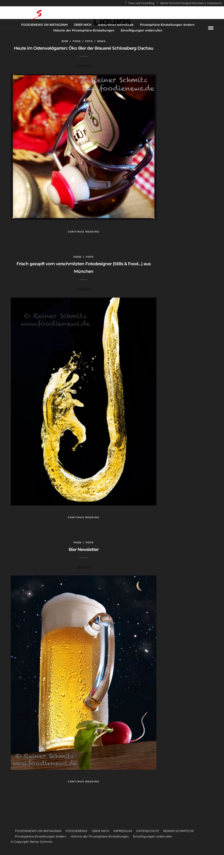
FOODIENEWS (76, 831)
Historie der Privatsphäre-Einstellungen (83, 30)
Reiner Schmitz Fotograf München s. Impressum (189, 3)
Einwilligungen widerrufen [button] (152, 836)
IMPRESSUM (122, 831)
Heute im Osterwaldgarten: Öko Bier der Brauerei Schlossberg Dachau (83, 48)
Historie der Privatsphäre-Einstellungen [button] (100, 836)
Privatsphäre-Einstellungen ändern (167, 25)
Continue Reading (83, 231)
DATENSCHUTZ (147, 831)
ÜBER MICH (82, 25)
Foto (89, 41)
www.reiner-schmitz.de (116, 25)
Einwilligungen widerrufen (141, 30)
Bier (65, 41)
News (101, 41)
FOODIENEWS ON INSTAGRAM (44, 25)
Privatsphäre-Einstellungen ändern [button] (40, 836)
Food (77, 41)
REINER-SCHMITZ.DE (178, 831)
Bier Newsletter (84, 549)
